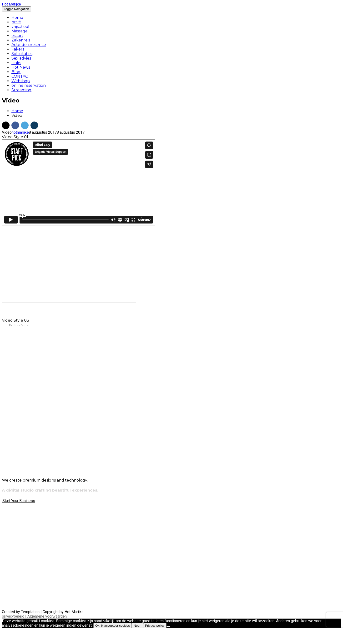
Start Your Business (18, 500)
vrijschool (20, 26)
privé (16, 22)
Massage (19, 31)
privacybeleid (13, 616)
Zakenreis (20, 40)
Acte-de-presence (28, 44)
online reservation (28, 85)
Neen (137, 625)
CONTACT (20, 76)
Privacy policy (154, 625)
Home (17, 17)
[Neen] (168, 626)
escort (17, 35)
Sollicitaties (21, 53)
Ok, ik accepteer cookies (112, 625)
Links (16, 63)
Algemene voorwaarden (47, 616)
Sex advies (21, 58)
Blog (15, 72)
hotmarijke (20, 132)
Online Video (19, 344)
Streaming (21, 90)
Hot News (20, 67)
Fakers (17, 49)
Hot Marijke (11, 4)
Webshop (20, 81)
